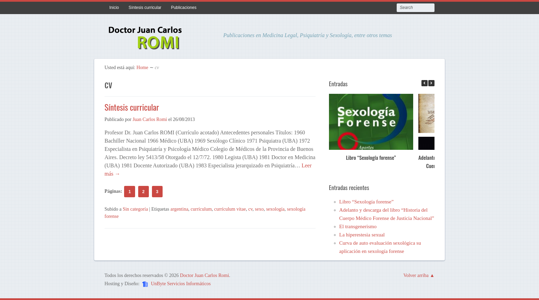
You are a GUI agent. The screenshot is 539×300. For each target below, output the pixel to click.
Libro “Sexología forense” (371, 157)
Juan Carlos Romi (150, 119)
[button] (431, 83)
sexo (259, 209)
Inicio (114, 7)
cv (250, 209)
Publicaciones (183, 7)
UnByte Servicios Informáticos (181, 283)
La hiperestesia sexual (362, 234)
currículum (201, 209)
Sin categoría (135, 209)
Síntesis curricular (145, 7)
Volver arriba (415, 275)
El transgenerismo (358, 226)
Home (142, 67)
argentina (179, 209)
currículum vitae (230, 209)
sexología (275, 209)
